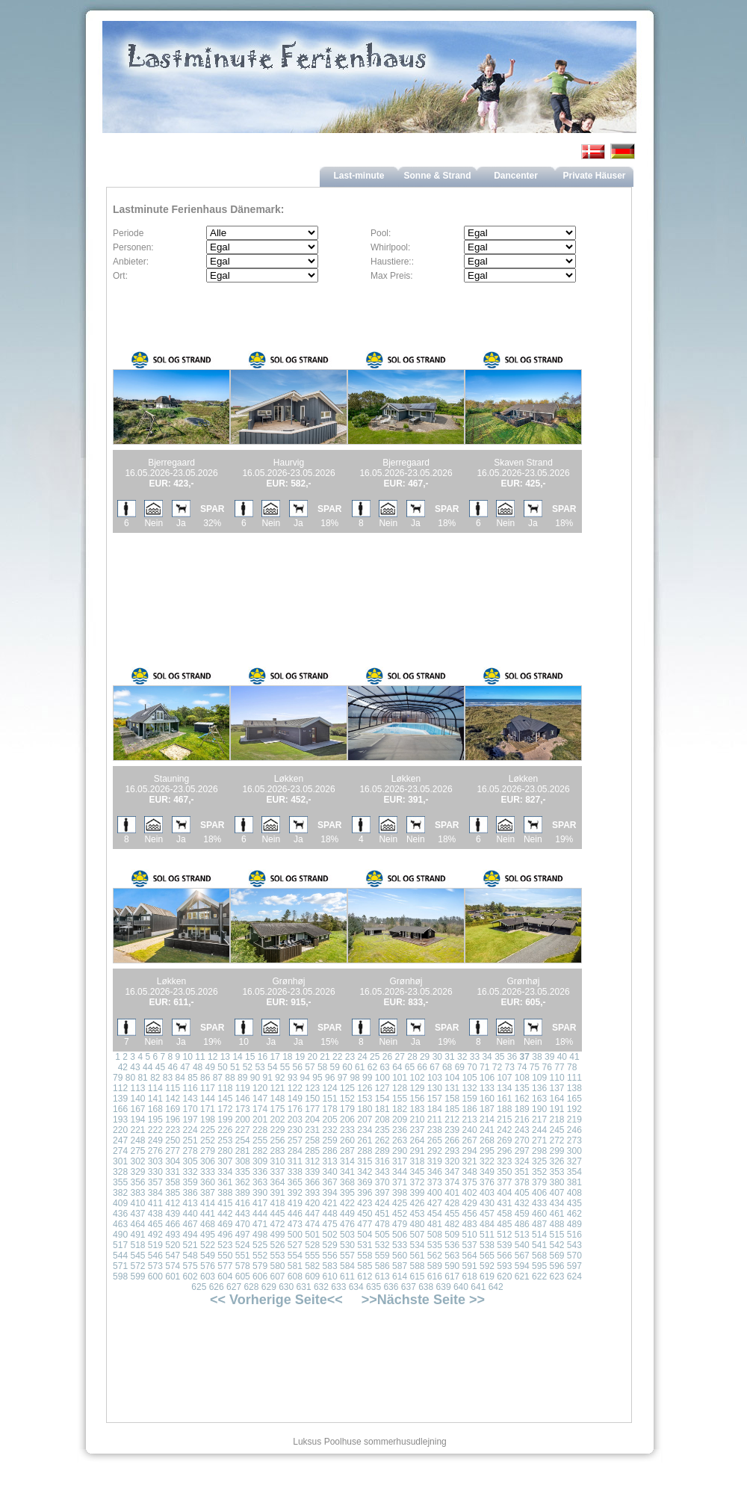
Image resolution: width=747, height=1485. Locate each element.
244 (539, 1130)
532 (382, 1245)
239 (451, 1130)
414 (207, 1203)
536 (451, 1245)
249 (155, 1140)
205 (330, 1119)
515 (556, 1234)
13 (225, 1057)
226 (224, 1130)
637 (408, 1287)
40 (562, 1057)
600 (155, 1276)
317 (399, 1161)
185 (451, 1109)
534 (416, 1245)
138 (574, 1088)
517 (120, 1245)
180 (364, 1109)
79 (118, 1077)
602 (190, 1276)
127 (382, 1088)
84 (180, 1077)
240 (469, 1130)
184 (434, 1109)
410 (137, 1203)
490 (120, 1234)
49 (210, 1067)
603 (207, 1276)
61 (360, 1067)
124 (330, 1088)
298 (539, 1151)
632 (321, 1287)
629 (268, 1287)
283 (277, 1151)
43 (135, 1067)
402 (469, 1193)
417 (259, 1203)
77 (559, 1067)
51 (235, 1067)
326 (556, 1161)
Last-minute (358, 175)
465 (155, 1224)
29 (425, 1057)
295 (487, 1151)
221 (137, 1130)
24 (362, 1057)
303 (155, 1161)
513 (522, 1234)
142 (172, 1098)
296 (504, 1151)
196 (172, 1119)
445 (277, 1213)
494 (190, 1234)
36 (512, 1057)
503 (347, 1234)
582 (312, 1266)
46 (172, 1067)
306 (207, 1161)
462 (574, 1213)
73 (509, 1067)
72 (497, 1067)
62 (372, 1067)
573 (155, 1266)
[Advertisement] (289, 582)
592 (487, 1266)
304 (172, 1161)
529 (330, 1245)
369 (364, 1182)
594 (522, 1266)
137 (556, 1088)
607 (277, 1276)
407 (556, 1193)
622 (539, 1276)
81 (142, 1077)
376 (487, 1182)
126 (364, 1088)
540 (522, 1245)
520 (172, 1245)
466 (172, 1224)
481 (434, 1224)
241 (487, 1130)
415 (224, 1203)
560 (399, 1255)
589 (434, 1266)
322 (487, 1161)
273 (574, 1140)
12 (212, 1057)
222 (155, 1130)
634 (356, 1287)
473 (295, 1224)
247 (120, 1140)
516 (574, 1234)
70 (472, 1067)
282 (259, 1151)
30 (437, 1057)
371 (399, 1182)
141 (155, 1098)
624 (574, 1276)
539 (504, 1245)
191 (556, 1109)
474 (312, 1224)
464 (137, 1224)
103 (434, 1077)
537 (469, 1245)
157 (434, 1098)
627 (233, 1287)
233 (347, 1130)
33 (475, 1057)
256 (277, 1140)
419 (295, 1203)
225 (207, 1130)
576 (207, 1266)
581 (295, 1266)
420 (312, 1203)
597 (574, 1266)
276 (155, 1151)
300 (574, 1151)
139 (120, 1098)
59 (335, 1067)
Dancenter (516, 175)
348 (469, 1172)
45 (160, 1067)
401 (451, 1193)
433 (539, 1203)
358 (172, 1182)
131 (451, 1088)
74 (522, 1067)
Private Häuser (593, 175)
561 (416, 1255)
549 (207, 1255)
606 (259, 1276)
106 (487, 1077)
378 (522, 1182)
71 (484, 1067)
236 (399, 1130)
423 (364, 1203)
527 (295, 1245)
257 (295, 1140)
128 (399, 1088)
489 (574, 1224)
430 (487, 1203)
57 (309, 1067)
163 (539, 1098)
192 (574, 1109)
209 (399, 1119)
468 (207, 1224)
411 (155, 1203)
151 (330, 1098)
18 (287, 1057)
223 (172, 1130)
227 (242, 1130)
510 (469, 1234)
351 (522, 1172)
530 (347, 1245)
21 (324, 1057)
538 (487, 1245)
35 (499, 1057)
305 (190, 1161)
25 (374, 1057)
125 (347, 1088)
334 (224, 1172)
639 (443, 1287)
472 (277, 1224)
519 (155, 1245)
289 (382, 1151)
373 (434, 1182)
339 (312, 1172)
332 (190, 1172)
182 (399, 1109)
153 (364, 1098)
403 (487, 1193)
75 (534, 1067)
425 (399, 1203)
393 (312, 1193)
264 (416, 1140)
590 (451, 1266)
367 (330, 1182)
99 (367, 1077)
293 (451, 1151)
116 (190, 1088)
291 (416, 1151)
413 (190, 1203)
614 (399, 1276)
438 (155, 1213)
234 (364, 1130)
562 (434, 1255)
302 (137, 1161)
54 (272, 1067)
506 (399, 1234)
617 (451, 1276)
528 (312, 1245)
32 (462, 1057)
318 (416, 1161)
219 (574, 1119)
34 (487, 1057)
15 (250, 1057)
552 (259, 1255)
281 (242, 1151)
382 (120, 1193)
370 (382, 1182)
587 (399, 1266)
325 (539, 1161)
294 (469, 1151)
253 (224, 1140)
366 (312, 1182)
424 (382, 1203)
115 (172, 1088)
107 (504, 1077)
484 (487, 1224)
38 (537, 1057)
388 (224, 1193)
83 (168, 1077)
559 (382, 1255)
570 (574, 1255)
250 (172, 1140)
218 (556, 1119)
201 (259, 1119)
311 (295, 1161)
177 (312, 1109)
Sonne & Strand (437, 175)
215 (504, 1119)
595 (539, 1266)
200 (242, 1119)
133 (487, 1088)
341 (347, 1172)
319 (434, 1161)
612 (364, 1276)
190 (539, 1109)
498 (259, 1234)
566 (504, 1255)
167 (137, 1109)
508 (434, 1234)
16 (262, 1057)
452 (399, 1213)
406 (539, 1193)
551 (242, 1255)
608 (295, 1276)
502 (330, 1234)
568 (539, 1255)
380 (556, 1182)
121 (277, 1088)
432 (522, 1203)
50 (222, 1067)
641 (478, 1287)
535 (434, 1245)
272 (556, 1140)
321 (469, 1161)
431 (504, 1203)
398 (399, 1193)
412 (172, 1203)
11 (200, 1057)
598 (120, 1276)
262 (382, 1140)
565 (487, 1255)
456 (469, 1213)
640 (460, 1287)
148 (277, 1098)
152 (347, 1098)
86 (205, 1077)
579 (259, 1266)
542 (556, 1245)
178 (330, 1109)
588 (416, 1266)
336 (259, 1172)
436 (120, 1213)
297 (522, 1151)
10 (188, 1057)
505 (382, 1234)
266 (451, 1140)
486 (522, 1224)
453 (416, 1213)
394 (330, 1193)
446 (295, 1213)
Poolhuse (343, 1441)
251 (190, 1140)
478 (382, 1224)
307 (224, 1161)
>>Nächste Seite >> (423, 1299)
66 (422, 1067)
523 (224, 1245)
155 (399, 1098)
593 (504, 1266)
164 (556, 1098)
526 (277, 1245)
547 (172, 1255)
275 (137, 1151)
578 (242, 1266)
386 (190, 1193)
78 (572, 1067)
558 (364, 1255)
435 (574, 1203)
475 (330, 1224)
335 (242, 1172)
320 (451, 1161)
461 (556, 1213)
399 (416, 1193)
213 (469, 1119)
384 (155, 1193)
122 (295, 1088)
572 (137, 1266)
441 (207, 1213)
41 (574, 1057)
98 (354, 1077)
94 (305, 1077)
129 (416, 1088)
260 (347, 1140)
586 (382, 1266)
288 (364, 1151)
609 (312, 1276)
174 (259, 1109)
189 (522, 1109)
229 (277, 1130)
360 (207, 1182)
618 (469, 1276)
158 (451, 1098)
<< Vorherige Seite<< (276, 1299)
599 (137, 1276)
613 (382, 1276)
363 (259, 1182)
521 (190, 1245)
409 (120, 1203)
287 (347, 1151)
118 (224, 1088)
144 (207, 1098)
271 (539, 1140)
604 (224, 1276)
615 (416, 1276)
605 (242, 1276)
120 (259, 1088)
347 (451, 1172)
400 (434, 1193)
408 (574, 1193)
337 (277, 1172)
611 (347, 1276)
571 (120, 1266)
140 (137, 1098)
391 (277, 1193)
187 (487, 1109)
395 (347, 1193)
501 (312, 1234)
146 (242, 1098)
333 (207, 1172)
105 (469, 1077)
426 (416, 1203)
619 (487, 1276)
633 (338, 1287)
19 (300, 1057)
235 (382, 1130)
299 (556, 1151)
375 (469, 1182)
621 (522, 1276)
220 (120, 1130)
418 (277, 1203)
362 (242, 1182)
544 (120, 1255)
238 (434, 1130)
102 (417, 1077)
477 (364, 1224)
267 (469, 1140)
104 (451, 1077)
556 (330, 1255)
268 (487, 1140)
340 (330, 1172)
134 (504, 1088)
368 (347, 1182)
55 (285, 1067)
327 (574, 1161)
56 (298, 1067)
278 (190, 1151)
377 (504, 1182)
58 (322, 1067)
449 (347, 1213)
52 (247, 1067)
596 (556, 1266)
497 (242, 1234)
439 (172, 1213)
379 (539, 1182)
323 (504, 1161)
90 (255, 1077)
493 (172, 1234)
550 (224, 1255)
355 (120, 1182)
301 (120, 1161)
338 (295, 1172)
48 (197, 1067)
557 (347, 1255)
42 (123, 1067)
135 (522, 1088)
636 (390, 1287)
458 (504, 1213)
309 (259, 1161)
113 (137, 1088)
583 (330, 1266)
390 (259, 1193)
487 (539, 1224)
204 (312, 1119)
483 (469, 1224)
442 (224, 1213)
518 (137, 1245)
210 (416, 1119)
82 (155, 1077)
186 (469, 1109)
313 (330, 1161)
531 (364, 1245)
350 (504, 1172)
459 (522, 1213)
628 (251, 1287)
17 (274, 1057)
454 (434, 1213)
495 (207, 1234)
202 (277, 1119)
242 (504, 1130)
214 (487, 1119)
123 (312, 1088)
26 (387, 1057)
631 (304, 1287)
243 (522, 1130)
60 (347, 1067)
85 (192, 1077)
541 (539, 1245)
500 (295, 1234)
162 (522, 1098)
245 (556, 1130)
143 (190, 1098)
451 (382, 1213)
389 (242, 1193)
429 (469, 1203)
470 (242, 1224)
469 (224, 1224)
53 (259, 1067)
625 (198, 1287)
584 (347, 1266)
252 (207, 1140)
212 (451, 1119)
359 (190, 1182)
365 (295, 1182)
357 (155, 1182)
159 (469, 1098)
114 (155, 1088)
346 (434, 1172)
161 (504, 1098)
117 (207, 1088)
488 (556, 1224)
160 (487, 1098)
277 (172, 1151)
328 (120, 1172)
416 (242, 1203)
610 (330, 1276)
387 (207, 1193)
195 (155, 1119)
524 (242, 1245)
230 (295, 1130)
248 (137, 1140)
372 (416, 1182)
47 (185, 1067)
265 (434, 1140)
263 (399, 1140)
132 (469, 1088)
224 (190, 1130)
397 (382, 1193)
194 (137, 1119)
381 (574, 1182)
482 (451, 1224)
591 (469, 1266)
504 (364, 1234)
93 (292, 1077)
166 (120, 1109)
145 (224, 1098)
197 (190, 1119)
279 (207, 1151)
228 (259, 1130)
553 (277, 1255)
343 (382, 1172)
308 (242, 1161)
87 (218, 1077)
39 (549, 1057)
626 (216, 1287)
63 (384, 1067)
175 (277, 1109)
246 (574, 1130)
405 (522, 1193)
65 (410, 1067)
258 (312, 1140)
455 (451, 1213)
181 (382, 1109)
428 (451, 1203)
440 (190, 1213)
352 (539, 1172)
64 (397, 1067)
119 (242, 1088)
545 (137, 1255)
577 (224, 1266)
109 (539, 1077)
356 (137, 1182)
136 (539, 1088)
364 (277, 1182)
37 (525, 1057)
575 (190, 1266)
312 (312, 1161)
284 (295, 1151)
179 (347, 1109)
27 (400, 1057)
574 (172, 1266)
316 (382, 1161)
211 (434, 1119)
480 (416, 1224)
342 (364, 1172)
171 (207, 1109)
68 (447, 1067)
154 (382, 1098)
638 (425, 1287)
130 (434, 1088)
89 (242, 1077)
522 (207, 1245)
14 (237, 1057)
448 (330, 1213)
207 (364, 1119)
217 (539, 1119)
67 (434, 1067)
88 (230, 1077)
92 (280, 1077)
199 (224, 1119)
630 (286, 1287)
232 (330, 1130)
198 (207, 1119)
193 (120, 1119)
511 (487, 1234)
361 (224, 1182)
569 (556, 1255)
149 (295, 1098)
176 (295, 1109)
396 (364, 1193)
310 (277, 1161)
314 (347, 1161)
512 (504, 1234)
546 (155, 1255)
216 (522, 1119)
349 (487, 1172)
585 (364, 1266)
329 (137, 1172)
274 (120, 1151)
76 (547, 1067)
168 (155, 1109)
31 (449, 1057)
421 (330, 1203)
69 (460, 1067)
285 (312, 1151)
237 (416, 1130)
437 (137, 1213)
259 (330, 1140)
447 (312, 1213)
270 (522, 1140)
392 (295, 1193)
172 (224, 1109)
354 (574, 1172)
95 (317, 1077)
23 (350, 1057)
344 (399, 1172)
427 (434, 1203)
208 (382, 1119)
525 (259, 1245)
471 (259, 1224)
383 (137, 1193)
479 (399, 1224)
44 (147, 1067)
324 (522, 1161)
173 (242, 1109)
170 (190, 1109)
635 (373, 1287)
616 (434, 1276)
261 (364, 1140)
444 (259, 1213)
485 (504, 1224)
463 (120, 1224)
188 (504, 1109)
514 (539, 1234)
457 (487, 1213)
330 (155, 1172)
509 (451, 1234)
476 (347, 1224)
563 (451, 1255)
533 (399, 1245)
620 (504, 1276)
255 (259, 1140)
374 (451, 1182)
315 (364, 1161)
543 (574, 1245)
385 (172, 1193)
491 (137, 1234)
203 (295, 1119)
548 (190, 1255)
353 (556, 1172)
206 (347, 1119)
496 (224, 1234)
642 (496, 1287)
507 (416, 1234)
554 (295, 1255)
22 (337, 1057)
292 (434, 1151)
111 (574, 1077)
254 (242, 1140)
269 (504, 1140)
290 (399, 1151)
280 (224, 1151)
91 (267, 1077)
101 (399, 1077)
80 (130, 1077)
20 (312, 1057)
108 (522, 1077)
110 (557, 1077)
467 (190, 1224)
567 (522, 1255)
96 (330, 1077)
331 (172, 1172)
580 (277, 1266)
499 (277, 1234)
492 (155, 1234)
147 (259, 1098)
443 (242, 1213)
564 (469, 1255)
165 (574, 1098)
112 (120, 1088)
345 (416, 1172)
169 (172, 1109)
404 (504, 1193)
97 (342, 1077)
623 (556, 1276)
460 (539, 1213)
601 (172, 1276)
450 (364, 1213)
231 (312, 1130)
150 (312, 1098)
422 (347, 1203)
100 (382, 1077)
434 (556, 1203)
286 (330, 1151)
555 (312, 1255)
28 (412, 1057)
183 (416, 1109)
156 (416, 1098)
